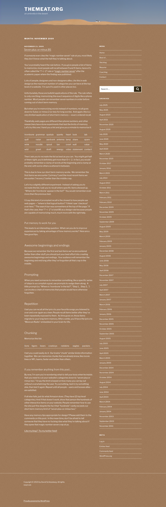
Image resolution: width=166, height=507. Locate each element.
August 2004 (105, 382)
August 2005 (105, 338)
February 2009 (105, 241)
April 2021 (103, 120)
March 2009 (104, 236)
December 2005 (106, 319)
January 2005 (105, 363)
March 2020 (104, 154)
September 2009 (106, 222)
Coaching (103, 72)
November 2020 (106, 124)
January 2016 (105, 168)
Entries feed (104, 446)
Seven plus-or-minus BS (37, 49)
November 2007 (106, 280)
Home (102, 53)
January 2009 (105, 246)
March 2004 (104, 402)
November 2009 (106, 212)
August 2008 (105, 256)
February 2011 (105, 197)
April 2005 (103, 353)
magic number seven (65, 71)
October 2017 (105, 163)
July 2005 (103, 343)
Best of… (103, 57)
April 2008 (103, 270)
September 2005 (106, 334)
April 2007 (103, 290)
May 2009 (103, 231)
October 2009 (105, 217)
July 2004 (103, 387)
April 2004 (103, 397)
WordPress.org (105, 456)
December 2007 (106, 275)
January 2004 (105, 411)
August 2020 (104, 129)
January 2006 (105, 314)
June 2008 (104, 261)
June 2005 (104, 348)
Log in (101, 441)
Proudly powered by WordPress (37, 501)
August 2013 (104, 183)
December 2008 (106, 251)
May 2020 (103, 144)
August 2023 (104, 115)
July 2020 (103, 134)
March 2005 (104, 358)
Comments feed (106, 451)
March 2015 (104, 173)
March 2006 (104, 304)
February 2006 (105, 309)
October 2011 (105, 188)
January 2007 (105, 299)
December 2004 (106, 368)
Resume (102, 67)
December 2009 (106, 207)
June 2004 (104, 392)
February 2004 (105, 407)
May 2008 (103, 265)
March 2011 (104, 193)
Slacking (103, 62)
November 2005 (106, 324)
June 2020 (103, 139)
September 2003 (106, 421)
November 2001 (106, 426)
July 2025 (103, 105)
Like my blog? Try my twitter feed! (40, 431)
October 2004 (105, 377)
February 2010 (105, 202)
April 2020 (103, 149)
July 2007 (103, 285)
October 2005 (105, 329)
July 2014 (103, 178)
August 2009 (105, 226)
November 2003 (106, 416)
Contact (102, 77)
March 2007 (104, 295)
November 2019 (106, 158)
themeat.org (43, 9)
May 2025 (103, 110)
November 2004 (106, 372)
